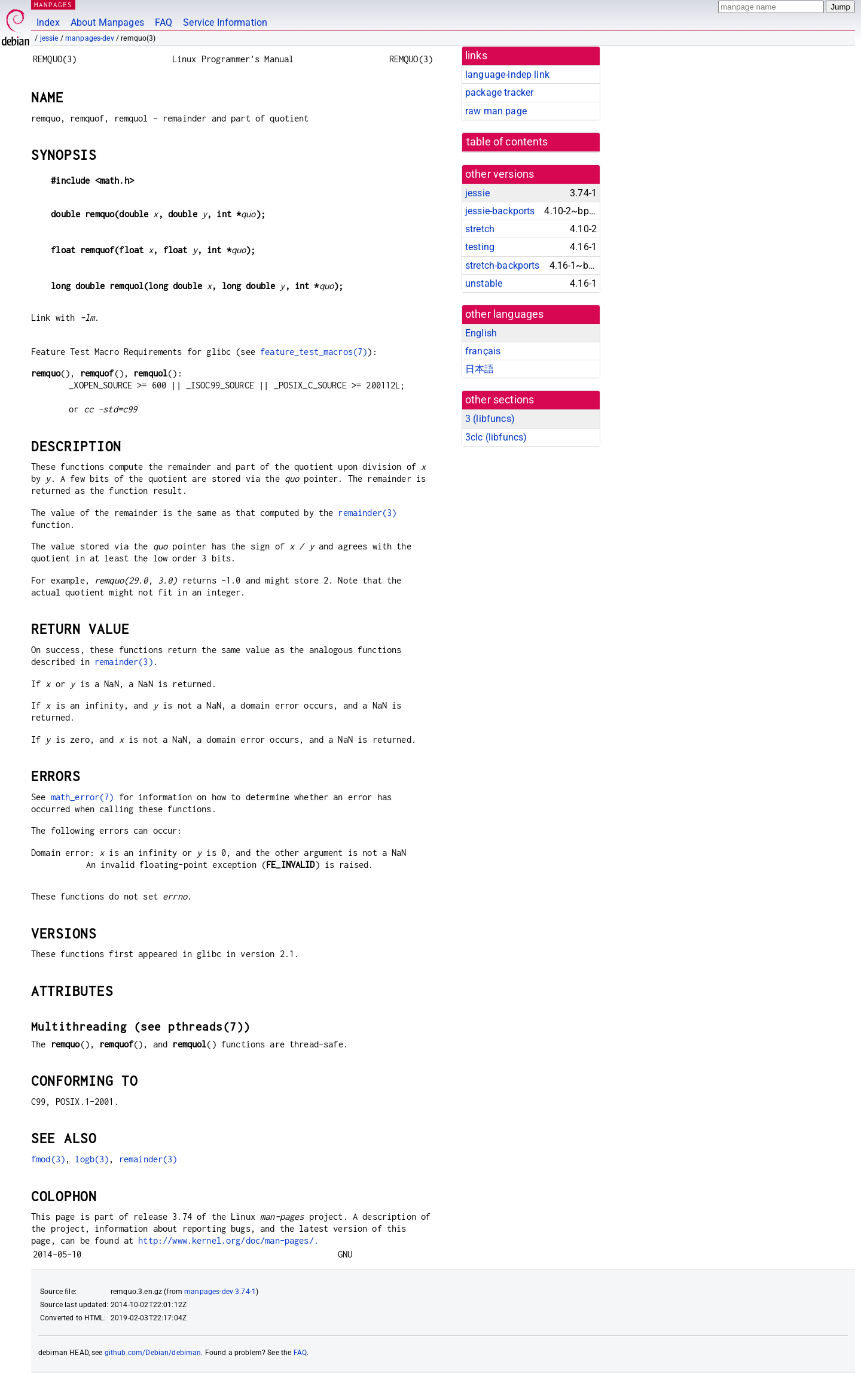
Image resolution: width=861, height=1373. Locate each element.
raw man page (496, 111)
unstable (483, 283)
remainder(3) (367, 513)
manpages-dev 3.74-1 (220, 1291)
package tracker (499, 92)
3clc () (496, 437)
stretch (479, 229)
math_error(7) (82, 797)
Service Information (225, 22)
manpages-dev (89, 38)
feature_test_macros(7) (313, 352)
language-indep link (507, 74)
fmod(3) (48, 1159)
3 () (490, 418)
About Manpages (107, 22)
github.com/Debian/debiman (153, 1352)
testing (479, 247)
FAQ (163, 22)
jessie (49, 38)
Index (48, 22)
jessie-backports (500, 211)
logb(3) (92, 1159)
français (482, 351)
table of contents (507, 142)
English (481, 333)
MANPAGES (53, 4)
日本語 (479, 369)
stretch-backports (502, 265)
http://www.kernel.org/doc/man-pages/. (228, 1240)
